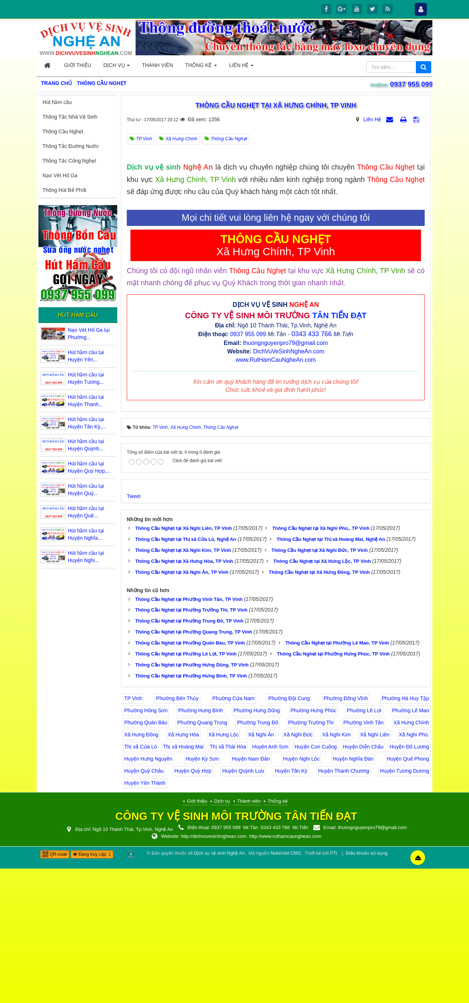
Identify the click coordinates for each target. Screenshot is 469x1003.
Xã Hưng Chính (411, 857)
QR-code (55, 988)
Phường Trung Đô (257, 857)
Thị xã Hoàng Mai (183, 881)
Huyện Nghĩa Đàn (353, 893)
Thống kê (277, 935)
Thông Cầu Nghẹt (63, 131)
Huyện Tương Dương (404, 905)
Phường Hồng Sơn (145, 845)
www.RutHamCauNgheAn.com (276, 494)
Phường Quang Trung (202, 857)
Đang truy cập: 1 (92, 988)
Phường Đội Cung (289, 833)
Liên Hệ (372, 119)
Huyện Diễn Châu (363, 881)
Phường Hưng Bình (200, 845)
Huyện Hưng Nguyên (148, 893)
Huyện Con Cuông (316, 881)
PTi (333, 987)
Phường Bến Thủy (177, 833)
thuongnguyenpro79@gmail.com (285, 477)
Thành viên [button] (157, 65)
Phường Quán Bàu (145, 857)
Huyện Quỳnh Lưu (243, 905)
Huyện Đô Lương (409, 881)
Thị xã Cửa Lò (140, 881)
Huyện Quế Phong (408, 893)
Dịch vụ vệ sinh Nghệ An (219, 987)
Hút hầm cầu (57, 102)
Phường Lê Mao (410, 845)
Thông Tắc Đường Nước (71, 146)
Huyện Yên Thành (145, 917)
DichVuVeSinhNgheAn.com (288, 486)
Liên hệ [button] (241, 67)
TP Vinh (133, 833)
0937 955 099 (410, 84)
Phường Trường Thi (310, 857)
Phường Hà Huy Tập (405, 833)
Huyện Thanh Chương (343, 905)
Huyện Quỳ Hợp (192, 905)
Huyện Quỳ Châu (144, 905)
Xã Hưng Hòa (183, 869)
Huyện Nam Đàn (251, 893)
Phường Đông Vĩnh (346, 833)
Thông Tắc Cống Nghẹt (69, 161)
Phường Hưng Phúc (313, 845)
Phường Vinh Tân (363, 857)
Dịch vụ (222, 935)
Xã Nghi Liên (374, 869)
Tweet (133, 630)
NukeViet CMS (286, 987)
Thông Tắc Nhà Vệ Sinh (70, 117)
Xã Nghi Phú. (414, 869)
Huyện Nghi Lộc (301, 893)
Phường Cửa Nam (234, 833)
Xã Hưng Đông (141, 869)
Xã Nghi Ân (261, 869)
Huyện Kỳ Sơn (202, 893)
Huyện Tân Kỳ (291, 905)
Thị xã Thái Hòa (228, 881)
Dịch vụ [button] (116, 67)
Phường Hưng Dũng (256, 845)
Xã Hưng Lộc (223, 869)
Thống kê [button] (201, 67)
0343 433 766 (311, 468)
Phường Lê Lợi (364, 845)
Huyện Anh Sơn (270, 881)
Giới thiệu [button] (77, 65)
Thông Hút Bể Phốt (64, 190)
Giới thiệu (197, 935)
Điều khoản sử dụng (367, 987)
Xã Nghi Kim (336, 869)
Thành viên (249, 935)
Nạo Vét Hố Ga (60, 175)
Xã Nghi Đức (298, 869)
